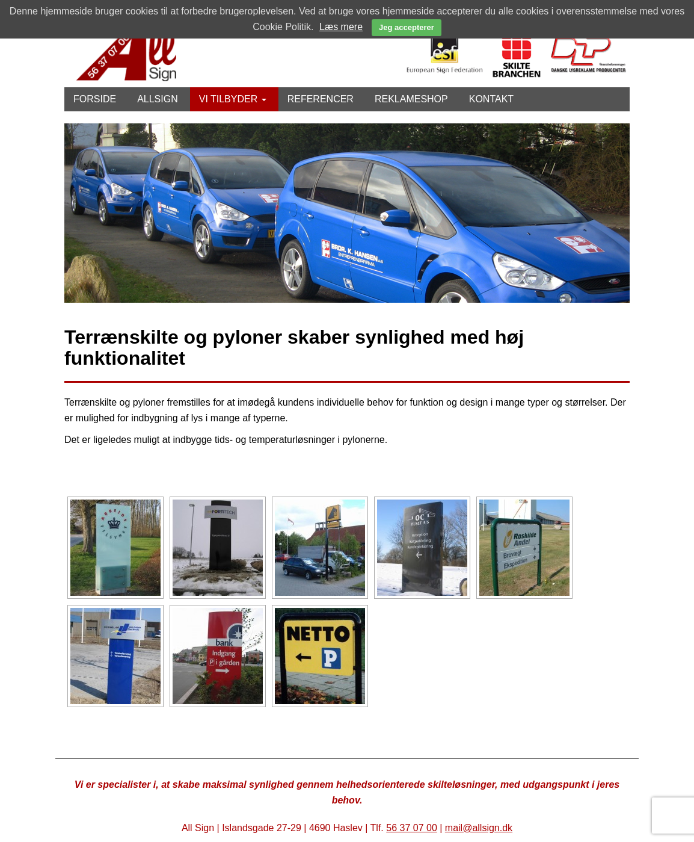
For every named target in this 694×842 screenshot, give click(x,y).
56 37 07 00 (411, 828)
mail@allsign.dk (478, 828)
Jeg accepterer (406, 27)
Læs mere (341, 27)
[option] (347, 213)
